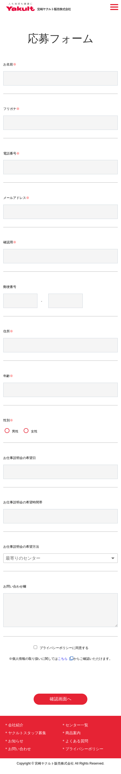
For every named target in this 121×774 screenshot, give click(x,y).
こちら (63, 664)
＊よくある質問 (75, 746)
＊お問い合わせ (17, 754)
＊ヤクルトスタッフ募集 (25, 738)
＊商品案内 (71, 738)
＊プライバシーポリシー (82, 754)
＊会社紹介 (13, 730)
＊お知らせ (13, 746)
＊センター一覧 (75, 730)
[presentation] (60, 682)
